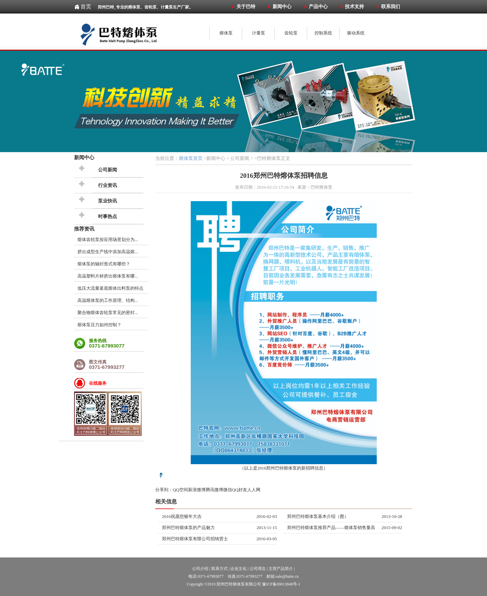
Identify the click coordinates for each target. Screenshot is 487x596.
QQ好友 (239, 489)
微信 (227, 489)
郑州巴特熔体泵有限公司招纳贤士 (195, 538)
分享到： (164, 489)
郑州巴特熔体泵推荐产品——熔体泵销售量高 (331, 527)
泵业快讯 (107, 201)
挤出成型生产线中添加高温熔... (107, 251)
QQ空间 (180, 489)
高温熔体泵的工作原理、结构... (107, 300)
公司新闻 (107, 169)
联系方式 (219, 568)
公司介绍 (200, 568)
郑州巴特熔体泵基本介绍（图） (318, 516)
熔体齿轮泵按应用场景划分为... (107, 239)
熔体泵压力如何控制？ (99, 324)
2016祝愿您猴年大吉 (182, 516)
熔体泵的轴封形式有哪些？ (103, 263)
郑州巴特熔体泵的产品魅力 (188, 527)
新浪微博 (197, 489)
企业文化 (238, 568)
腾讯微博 (214, 489)
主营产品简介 (281, 568)
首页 (85, 6)
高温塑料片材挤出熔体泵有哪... (107, 276)
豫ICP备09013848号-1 (281, 584)
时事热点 (107, 216)
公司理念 (258, 568)
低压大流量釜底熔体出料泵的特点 (110, 288)
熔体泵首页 (191, 158)
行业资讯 (107, 185)
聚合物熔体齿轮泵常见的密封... (107, 312)
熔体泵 (290, 468)
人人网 (253, 489)
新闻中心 (84, 157)
